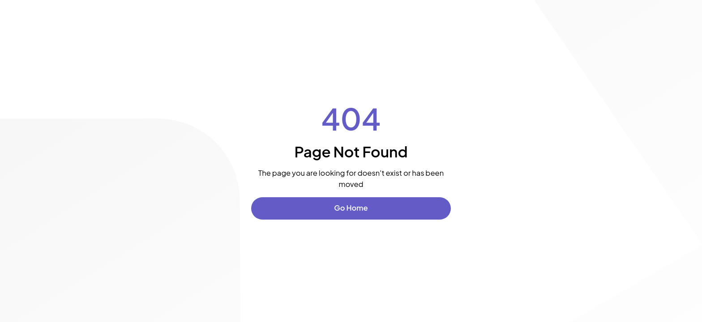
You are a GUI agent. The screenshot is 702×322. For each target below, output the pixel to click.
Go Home (351, 207)
